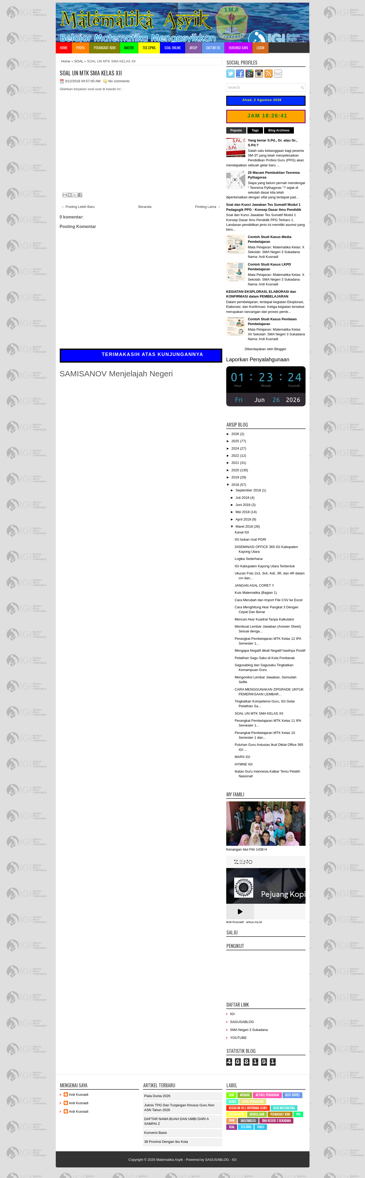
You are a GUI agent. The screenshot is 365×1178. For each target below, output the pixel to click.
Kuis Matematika (284, 1108)
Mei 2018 (243, 512)
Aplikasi (245, 1095)
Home (63, 47)
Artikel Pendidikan (267, 1095)
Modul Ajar (257, 1114)
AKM (231, 1095)
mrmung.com (259, 1172)
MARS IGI (242, 757)
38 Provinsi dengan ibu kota (166, 1142)
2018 (236, 485)
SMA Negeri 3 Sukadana (249, 1030)
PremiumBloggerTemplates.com (176, 1172)
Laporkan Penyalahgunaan (257, 359)
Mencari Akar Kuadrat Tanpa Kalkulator (264, 619)
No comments (119, 81)
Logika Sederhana (249, 559)
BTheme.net (207, 1172)
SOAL (78, 61)
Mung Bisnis (241, 1172)
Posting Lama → (207, 207)
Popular (236, 130)
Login (260, 47)
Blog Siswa (278, 1172)
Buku (232, 1101)
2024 (236, 448)
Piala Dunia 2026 (157, 1096)
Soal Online (172, 47)
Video (260, 1127)
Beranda (144, 207)
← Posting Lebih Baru (78, 207)
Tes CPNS (246, 1127)
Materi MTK (236, 1114)
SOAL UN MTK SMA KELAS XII (91, 72)
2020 (236, 470)
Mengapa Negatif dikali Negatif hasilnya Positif (270, 650)
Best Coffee (292, 1095)
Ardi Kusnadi (79, 1095)
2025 (236, 441)
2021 (236, 463)
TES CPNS (149, 47)
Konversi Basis (155, 1133)
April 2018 (243, 519)
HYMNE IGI (244, 764)
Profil (80, 47)
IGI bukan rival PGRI (250, 539)
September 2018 (248, 490)
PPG (298, 1114)
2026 (236, 434)
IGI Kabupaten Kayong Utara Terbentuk (265, 566)
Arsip (193, 47)
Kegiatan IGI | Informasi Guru (248, 1108)
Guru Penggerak (253, 1101)
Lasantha (147, 1172)
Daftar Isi (213, 47)
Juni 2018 (243, 505)
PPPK (231, 1120)
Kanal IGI (242, 532)
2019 (236, 477)
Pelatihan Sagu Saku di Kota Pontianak (265, 658)
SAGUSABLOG (242, 1022)
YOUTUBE (238, 1038)
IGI (232, 1014)
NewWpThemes (104, 1172)
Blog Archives (278, 130)
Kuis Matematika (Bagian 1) (256, 593)
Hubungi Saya (238, 47)
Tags (255, 130)
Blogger (280, 349)
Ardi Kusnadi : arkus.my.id (244, 922)
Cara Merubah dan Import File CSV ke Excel (269, 600)
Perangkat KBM (104, 47)
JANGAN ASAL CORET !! (254, 585)
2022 (236, 456)
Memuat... (141, 139)
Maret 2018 (244, 526)
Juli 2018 (242, 498)
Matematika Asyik (169, 1160)
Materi (129, 47)
